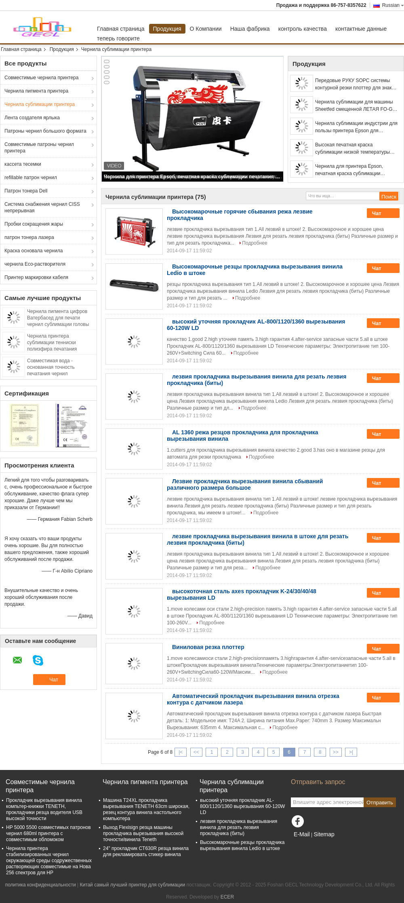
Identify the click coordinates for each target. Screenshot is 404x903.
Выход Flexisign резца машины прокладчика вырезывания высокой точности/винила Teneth (143, 833)
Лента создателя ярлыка (32, 118)
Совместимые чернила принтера (41, 77)
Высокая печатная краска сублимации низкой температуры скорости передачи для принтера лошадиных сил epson (352, 149)
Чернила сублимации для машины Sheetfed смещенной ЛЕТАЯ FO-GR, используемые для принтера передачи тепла (356, 106)
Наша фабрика (250, 28)
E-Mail (302, 834)
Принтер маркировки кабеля (36, 277)
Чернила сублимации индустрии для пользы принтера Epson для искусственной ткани (356, 127)
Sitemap (324, 834)
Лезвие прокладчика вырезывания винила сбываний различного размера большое (245, 484)
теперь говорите (118, 38)
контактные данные (361, 28)
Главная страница (121, 28)
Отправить (379, 802)
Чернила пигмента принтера (36, 91)
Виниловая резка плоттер (208, 647)
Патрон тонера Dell (26, 191)
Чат (382, 213)
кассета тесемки (22, 164)
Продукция (167, 28)
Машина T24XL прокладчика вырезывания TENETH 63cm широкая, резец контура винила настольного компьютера (146, 809)
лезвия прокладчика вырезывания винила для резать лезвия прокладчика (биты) (238, 827)
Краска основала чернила (33, 251)
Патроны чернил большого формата (45, 131)
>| (351, 752)
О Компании (206, 28)
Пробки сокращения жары (33, 224)
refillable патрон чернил (30, 177)
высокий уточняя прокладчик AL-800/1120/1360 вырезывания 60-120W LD (242, 806)
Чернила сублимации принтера (39, 104)
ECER (227, 897)
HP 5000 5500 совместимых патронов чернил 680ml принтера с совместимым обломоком (48, 833)
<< (196, 752)
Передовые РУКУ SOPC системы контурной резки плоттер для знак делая (353, 84)
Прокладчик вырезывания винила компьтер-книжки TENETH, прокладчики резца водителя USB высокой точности (44, 809)
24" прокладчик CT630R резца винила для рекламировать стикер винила (146, 851)
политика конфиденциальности (40, 885)
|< (181, 752)
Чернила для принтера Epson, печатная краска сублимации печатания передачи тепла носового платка (193, 177)
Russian (393, 5)
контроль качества (302, 28)
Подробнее (254, 243)
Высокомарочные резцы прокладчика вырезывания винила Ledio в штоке (242, 845)
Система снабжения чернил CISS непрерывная (42, 207)
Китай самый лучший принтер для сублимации (132, 885)
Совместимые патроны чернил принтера (39, 148)
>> (336, 752)
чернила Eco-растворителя (34, 264)
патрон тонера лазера (29, 237)
